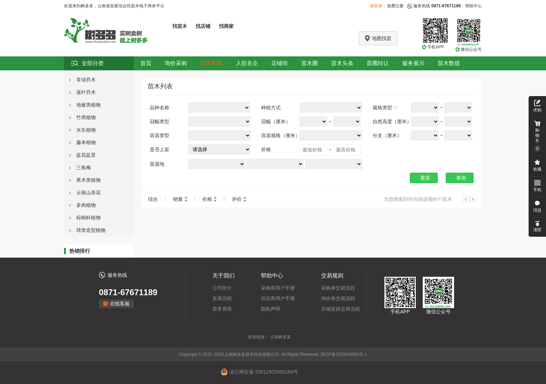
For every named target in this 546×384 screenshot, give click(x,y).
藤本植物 (86, 142)
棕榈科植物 (88, 217)
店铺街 (279, 63)
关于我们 (223, 276)
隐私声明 (270, 309)
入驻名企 (247, 63)
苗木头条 (342, 63)
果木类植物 (88, 180)
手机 (537, 189)
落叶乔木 (86, 92)
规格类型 (382, 107)
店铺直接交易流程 (340, 309)
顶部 (537, 229)
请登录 (376, 5)
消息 (537, 210)
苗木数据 (449, 63)
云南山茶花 (88, 192)
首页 (145, 63)
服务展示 (413, 63)
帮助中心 (473, 5)
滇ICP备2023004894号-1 (343, 354)
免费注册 (395, 5)
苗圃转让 (378, 63)
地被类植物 (88, 105)
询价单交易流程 (338, 298)
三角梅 (83, 167)
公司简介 (222, 288)
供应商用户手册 (278, 298)
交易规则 (332, 276)
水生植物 (86, 130)
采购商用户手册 (278, 288)
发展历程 (222, 298)
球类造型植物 (91, 230)
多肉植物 (86, 205)
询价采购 (176, 63)
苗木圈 (309, 63)
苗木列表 (211, 63)
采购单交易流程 (338, 288)
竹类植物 (86, 117)
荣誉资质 (222, 309)
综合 (153, 199)
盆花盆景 (86, 155)
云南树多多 (280, 337)
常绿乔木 (86, 80)
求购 (537, 110)
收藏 (537, 169)
